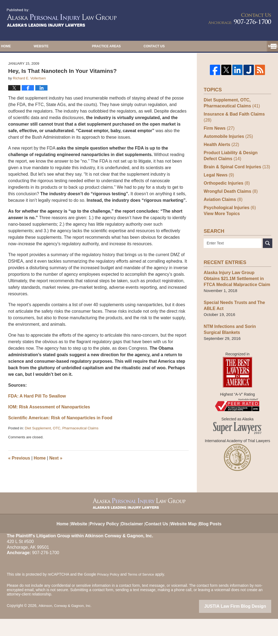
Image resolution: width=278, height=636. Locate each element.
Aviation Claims (222, 215)
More (267, 46)
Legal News (218, 190)
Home (26, 46)
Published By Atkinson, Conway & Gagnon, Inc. (239, 18)
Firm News (218, 144)
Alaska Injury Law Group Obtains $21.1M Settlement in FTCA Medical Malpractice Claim (236, 296)
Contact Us (216, 46)
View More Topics (221, 231)
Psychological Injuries (228, 223)
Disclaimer (133, 538)
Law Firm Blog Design (245, 624)
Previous (19, 479)
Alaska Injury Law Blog (61, 18)
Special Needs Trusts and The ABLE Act (232, 323)
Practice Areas (147, 46)
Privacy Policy (105, 538)
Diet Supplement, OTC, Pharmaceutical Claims (61, 450)
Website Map (187, 538)
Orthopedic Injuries (225, 199)
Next (55, 479)
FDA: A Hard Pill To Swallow (37, 418)
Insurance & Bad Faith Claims (237, 136)
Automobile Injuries (227, 152)
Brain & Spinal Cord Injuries (235, 182)
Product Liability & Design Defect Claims (236, 171)
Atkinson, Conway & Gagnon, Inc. (66, 623)
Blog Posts (215, 538)
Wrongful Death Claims (229, 207)
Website (82, 46)
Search (267, 261)
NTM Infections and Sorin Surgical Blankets (237, 347)
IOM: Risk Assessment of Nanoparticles (49, 429)
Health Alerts (220, 160)
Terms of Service (143, 592)
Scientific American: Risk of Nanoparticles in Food (60, 440)
